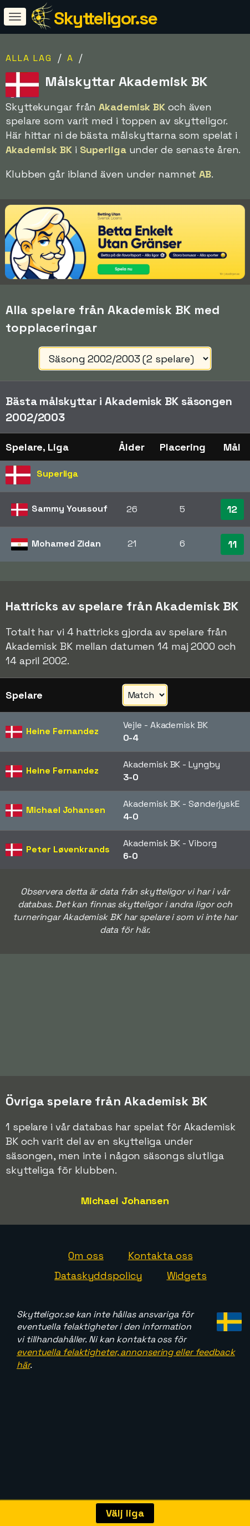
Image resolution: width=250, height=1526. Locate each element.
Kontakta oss (160, 1278)
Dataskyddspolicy (98, 1298)
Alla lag (29, 58)
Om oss (85, 1278)
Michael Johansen (125, 1223)
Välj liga (125, 1513)
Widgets (187, 1298)
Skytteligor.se (105, 18)
